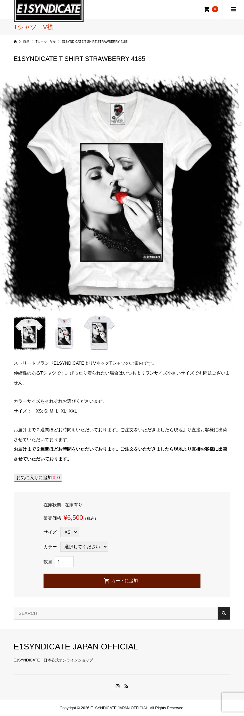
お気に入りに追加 (38, 477)
